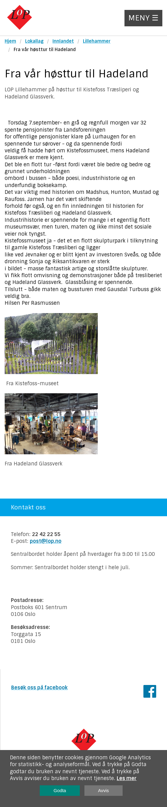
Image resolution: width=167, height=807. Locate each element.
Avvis (103, 790)
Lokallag (34, 41)
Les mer (127, 778)
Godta (60, 790)
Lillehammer (97, 41)
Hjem (10, 41)
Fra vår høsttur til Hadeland (45, 49)
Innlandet (63, 41)
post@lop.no (45, 541)
